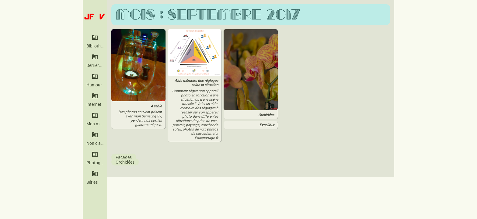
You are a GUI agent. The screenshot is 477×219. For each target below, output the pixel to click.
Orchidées (125, 161)
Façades (124, 157)
